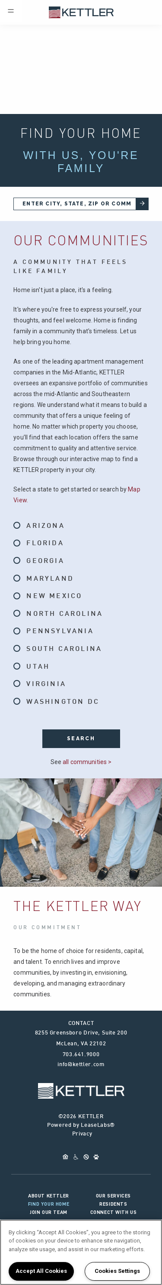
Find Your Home (48, 1204)
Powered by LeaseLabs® (81, 1125)
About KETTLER (48, 1195)
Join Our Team (48, 1212)
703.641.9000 (81, 1054)
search (81, 738)
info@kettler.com (80, 1064)
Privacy (82, 1134)
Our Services (113, 1195)
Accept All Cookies (41, 1271)
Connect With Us (113, 1212)
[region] (81, 1252)
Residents (113, 1204)
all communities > (87, 761)
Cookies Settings (117, 1271)
